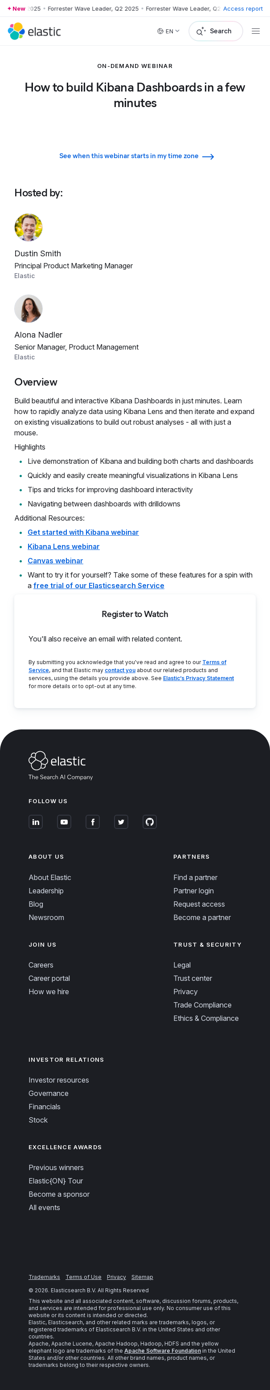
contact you (120, 670)
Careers (41, 964)
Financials (45, 1106)
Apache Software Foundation (162, 1350)
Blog (36, 904)
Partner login (193, 890)
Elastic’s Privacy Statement (198, 678)
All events (44, 1207)
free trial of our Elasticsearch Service (98, 585)
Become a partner (202, 917)
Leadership (46, 890)
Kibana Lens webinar (64, 546)
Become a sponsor (59, 1194)
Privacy (185, 991)
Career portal (49, 978)
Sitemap (142, 1277)
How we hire (49, 991)
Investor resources (59, 1079)
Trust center (192, 978)
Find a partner (195, 877)
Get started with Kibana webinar (83, 532)
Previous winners (56, 1167)
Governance (49, 1093)
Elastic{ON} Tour (56, 1180)
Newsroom (46, 917)
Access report (243, 8)
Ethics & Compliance (206, 1018)
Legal (182, 964)
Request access (199, 904)
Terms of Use (83, 1277)
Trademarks (44, 1277)
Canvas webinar (55, 560)
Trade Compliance (202, 1004)
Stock (38, 1119)
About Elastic (50, 877)
